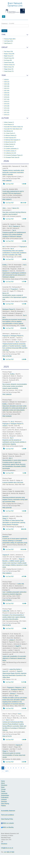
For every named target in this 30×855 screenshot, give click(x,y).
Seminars (4, 801)
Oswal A (4, 425)
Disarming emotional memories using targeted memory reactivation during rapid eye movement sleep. (15, 499)
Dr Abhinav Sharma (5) (9, 135)
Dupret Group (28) (8, 62)
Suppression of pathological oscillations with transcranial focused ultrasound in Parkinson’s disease (14, 275)
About (3, 783)
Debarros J (18, 687)
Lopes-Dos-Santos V (15, 669)
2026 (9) (6, 79)
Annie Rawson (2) (8, 124)
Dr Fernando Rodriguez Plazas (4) (13, 155)
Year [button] (4, 75)
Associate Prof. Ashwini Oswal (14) (13, 126)
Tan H (14, 230)
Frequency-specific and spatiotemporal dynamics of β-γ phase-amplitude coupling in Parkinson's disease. (14, 234)
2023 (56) (6, 86)
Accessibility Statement (8, 810)
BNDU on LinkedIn (7, 823)
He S (10, 226)
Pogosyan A (16, 226)
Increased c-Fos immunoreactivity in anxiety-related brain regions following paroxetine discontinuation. (13, 617)
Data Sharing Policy (7, 819)
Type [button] (3, 34)
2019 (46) (6, 95)
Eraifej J (4, 264)
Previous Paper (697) (9, 38)
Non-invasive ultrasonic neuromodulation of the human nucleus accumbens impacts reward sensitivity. (14, 386)
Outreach (4, 799)
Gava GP (5, 671)
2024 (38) (6, 84)
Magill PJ (18, 646)
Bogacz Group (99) (8, 53)
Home (3, 781)
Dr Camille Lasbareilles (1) (10, 148)
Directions (4, 785)
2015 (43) (6, 103)
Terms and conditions (7, 815)
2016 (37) (6, 101)
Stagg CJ (5, 518)
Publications (4, 797)
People (3, 791)
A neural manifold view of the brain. (13, 482)
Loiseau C (12, 640)
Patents (3, 805)
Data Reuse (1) (7, 43)
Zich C (11, 458)
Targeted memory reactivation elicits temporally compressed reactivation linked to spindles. (13, 172)
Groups (3, 789)
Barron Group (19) (8, 66)
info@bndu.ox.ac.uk (7, 848)
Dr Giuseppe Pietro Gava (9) (11, 157)
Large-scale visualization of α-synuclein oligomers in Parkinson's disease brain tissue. (14, 658)
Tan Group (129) (8, 51)
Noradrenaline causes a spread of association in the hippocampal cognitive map (14, 297)
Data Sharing (5, 803)
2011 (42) (6, 112)
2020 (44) (6, 92)
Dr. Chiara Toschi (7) (9, 133)
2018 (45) (6, 97)
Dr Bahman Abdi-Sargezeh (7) (11, 139)
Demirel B (5, 516)
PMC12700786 (7, 356)
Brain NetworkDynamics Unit (15, 4)
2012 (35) (6, 110)
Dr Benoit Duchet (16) (9, 142)
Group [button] (4, 47)
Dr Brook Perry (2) (8, 146)
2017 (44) (6, 99)
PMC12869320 (7, 180)
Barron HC (15, 208)
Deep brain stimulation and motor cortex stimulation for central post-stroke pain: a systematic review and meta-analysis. (14, 408)
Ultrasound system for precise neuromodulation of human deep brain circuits (13, 755)
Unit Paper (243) (8, 41)
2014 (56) (6, 105)
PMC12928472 (7, 199)
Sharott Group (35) (8, 58)
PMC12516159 (7, 507)
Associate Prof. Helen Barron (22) (12, 128)
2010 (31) (6, 114)
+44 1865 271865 (9, 852)
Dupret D (19, 671)
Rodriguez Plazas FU (8, 309)
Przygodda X (14, 289)
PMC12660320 (7, 394)
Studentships (5, 795)
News (3, 787)
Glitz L (4, 208)
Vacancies (4, 793)
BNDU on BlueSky (7, 827)
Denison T (5, 271)
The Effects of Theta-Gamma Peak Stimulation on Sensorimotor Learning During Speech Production (13, 522)
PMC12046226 (7, 416)
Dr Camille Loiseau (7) (9, 150)
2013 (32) (6, 108)
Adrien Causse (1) (8, 122)
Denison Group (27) (9, 64)
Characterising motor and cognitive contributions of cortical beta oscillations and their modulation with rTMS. (14, 253)
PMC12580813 (7, 573)
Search (4, 30)
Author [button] (5, 118)
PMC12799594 (7, 600)
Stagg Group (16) (8, 69)
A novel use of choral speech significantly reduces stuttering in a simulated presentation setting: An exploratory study (14, 540)
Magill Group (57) (8, 56)
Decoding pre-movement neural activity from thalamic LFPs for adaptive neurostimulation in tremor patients (14, 321)
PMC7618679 (6, 625)
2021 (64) (6, 90)
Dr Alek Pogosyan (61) (9, 137)
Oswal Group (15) (8, 71)
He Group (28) (7, 60)
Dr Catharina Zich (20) (9, 153)
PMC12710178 (7, 736)
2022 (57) (6, 88)
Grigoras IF (5, 555)
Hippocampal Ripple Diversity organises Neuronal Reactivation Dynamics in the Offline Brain (14, 675)
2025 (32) (6, 81)
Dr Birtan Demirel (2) (9, 144)
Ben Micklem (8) (8, 131)
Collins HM (20, 584)
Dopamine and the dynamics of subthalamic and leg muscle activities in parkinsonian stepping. (14, 442)
